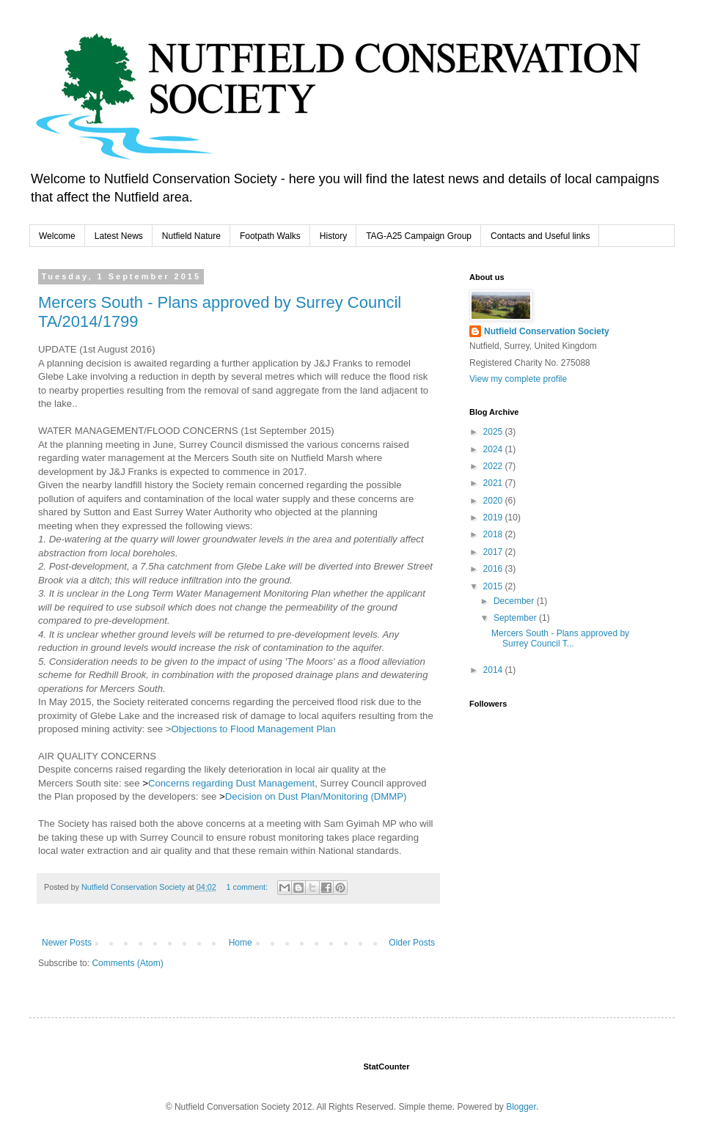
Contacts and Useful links (540, 236)
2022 (494, 466)
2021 (494, 483)
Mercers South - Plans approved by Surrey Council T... (560, 638)
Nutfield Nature (191, 236)
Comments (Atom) (127, 963)
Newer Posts (67, 942)
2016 (494, 569)
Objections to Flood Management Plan (253, 728)
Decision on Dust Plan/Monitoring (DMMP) (316, 796)
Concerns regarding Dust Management (231, 783)
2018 (494, 534)
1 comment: (248, 887)
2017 (494, 552)
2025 (494, 432)
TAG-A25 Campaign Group (419, 236)
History (333, 236)
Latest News (119, 236)
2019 (494, 517)
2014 (494, 670)
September (516, 618)
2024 (494, 449)
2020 (494, 501)
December (515, 601)
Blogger (521, 1107)
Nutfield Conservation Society (546, 331)
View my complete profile (518, 379)
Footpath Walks (270, 236)
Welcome (57, 236)
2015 (494, 586)
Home (240, 942)
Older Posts (412, 942)
